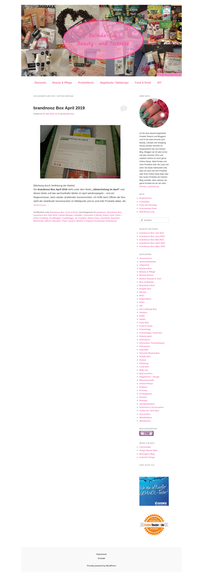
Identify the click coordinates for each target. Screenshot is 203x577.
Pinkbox (143, 387)
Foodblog (43, 218)
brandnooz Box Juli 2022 (151, 233)
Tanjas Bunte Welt (148, 450)
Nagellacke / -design (149, 377)
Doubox (143, 312)
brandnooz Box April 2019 (59, 108)
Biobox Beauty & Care (150, 278)
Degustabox (145, 299)
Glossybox (144, 339)
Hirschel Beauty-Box (149, 353)
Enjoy (105, 215)
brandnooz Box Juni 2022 (152, 236)
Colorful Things (147, 457)
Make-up (143, 370)
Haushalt (143, 349)
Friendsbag (145, 329)
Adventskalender (147, 261)
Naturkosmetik (146, 380)
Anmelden (144, 201)
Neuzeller (56, 221)
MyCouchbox (146, 373)
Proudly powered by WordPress (101, 566)
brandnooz (101, 212)
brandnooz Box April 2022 (152, 243)
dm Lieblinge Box (148, 309)
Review (143, 397)
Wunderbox (145, 421)
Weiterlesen (41, 205)
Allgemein (144, 265)
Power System (68, 221)
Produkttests (86, 82)
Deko (142, 302)
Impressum (101, 554)
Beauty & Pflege (62, 82)
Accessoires (145, 258)
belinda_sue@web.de (149, 186)
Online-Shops (146, 383)
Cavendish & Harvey (93, 215)
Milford (48, 221)
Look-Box (144, 366)
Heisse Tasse (94, 218)
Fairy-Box (144, 322)
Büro (141, 295)
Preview (143, 390)
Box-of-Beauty (146, 282)
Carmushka (145, 447)
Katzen (142, 360)
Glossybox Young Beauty (151, 343)
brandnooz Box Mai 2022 (151, 239)
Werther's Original (84, 221)
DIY (159, 82)
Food (112, 215)
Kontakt (101, 558)
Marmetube (38, 221)
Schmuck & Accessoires (151, 407)
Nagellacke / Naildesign (114, 82)
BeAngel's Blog (147, 454)
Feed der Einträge (148, 205)
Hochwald (105, 218)
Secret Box (144, 414)
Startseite (40, 82)
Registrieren (145, 198)
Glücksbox (144, 346)
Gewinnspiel (145, 336)
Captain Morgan (65, 215)
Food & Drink (143, 82)
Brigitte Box (145, 289)
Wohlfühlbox (145, 417)
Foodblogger (55, 218)
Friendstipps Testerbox (150, 333)
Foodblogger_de (69, 218)
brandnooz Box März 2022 (152, 246)
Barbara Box (145, 268)
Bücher (143, 292)
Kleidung (143, 363)
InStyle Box (145, 356)
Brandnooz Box (57, 212)
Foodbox (82, 218)
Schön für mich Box (149, 410)
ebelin (142, 319)
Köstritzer (115, 218)
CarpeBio (78, 215)
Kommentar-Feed (148, 208)
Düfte (142, 316)
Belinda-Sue (68, 114)
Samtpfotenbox (147, 404)
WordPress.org (146, 212)
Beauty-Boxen (146, 275)
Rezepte (143, 400)
